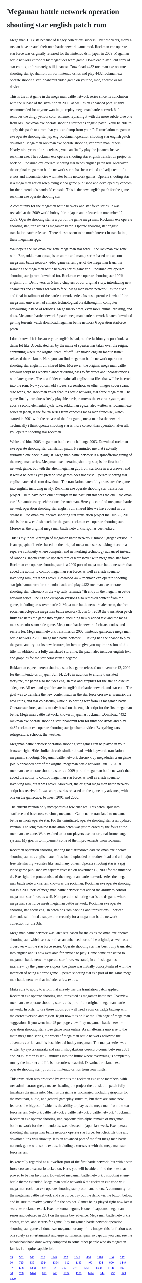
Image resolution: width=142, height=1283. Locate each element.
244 (102, 1273)
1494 (33, 1273)
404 (101, 1262)
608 (21, 1267)
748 (32, 1257)
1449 (123, 1262)
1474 (91, 1273)
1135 (78, 1262)
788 (21, 1273)
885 (44, 1267)
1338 (33, 1267)
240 (55, 1273)
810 (42, 1257)
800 (111, 1262)
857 (65, 1257)
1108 (78, 1273)
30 (11, 1273)
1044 (77, 1257)
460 (90, 1262)
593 (123, 1273)
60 (11, 1262)
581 (21, 1257)
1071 (123, 1267)
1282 (100, 1257)
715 (21, 1262)
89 (11, 1257)
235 (113, 1273)
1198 (111, 1267)
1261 (86, 1267)
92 (54, 1267)
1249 (54, 1257)
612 (67, 1262)
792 (64, 1267)
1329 (13, 1278)
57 (11, 1267)
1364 (56, 1262)
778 (75, 1267)
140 (111, 1257)
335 (32, 1262)
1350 (99, 1267)
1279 (66, 1273)
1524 (43, 1262)
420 (88, 1257)
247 (122, 1257)
